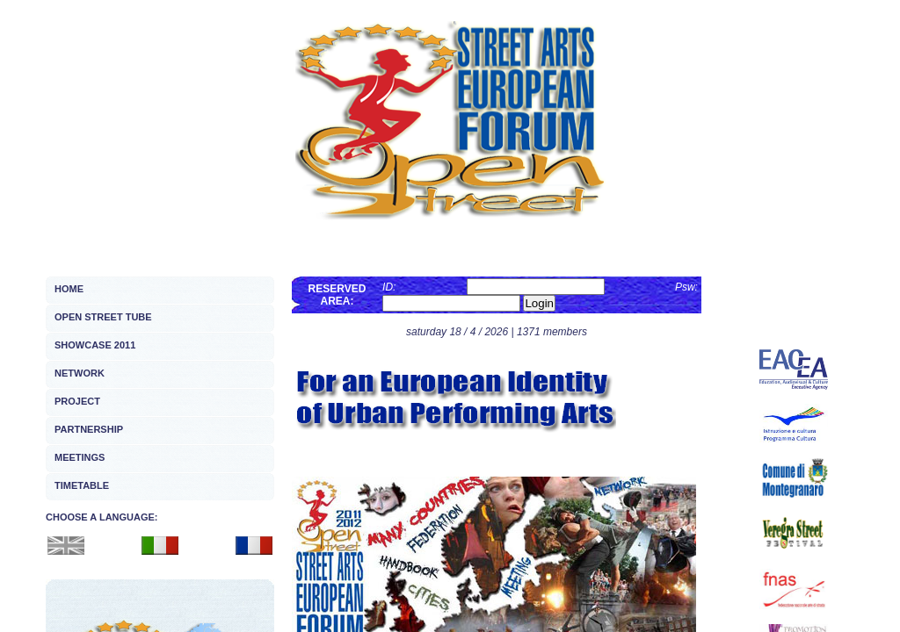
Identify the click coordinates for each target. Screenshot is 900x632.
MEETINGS (79, 457)
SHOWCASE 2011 (94, 345)
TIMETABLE (81, 485)
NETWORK (79, 373)
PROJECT (77, 401)
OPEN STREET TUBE (103, 317)
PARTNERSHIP (88, 429)
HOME (68, 289)
